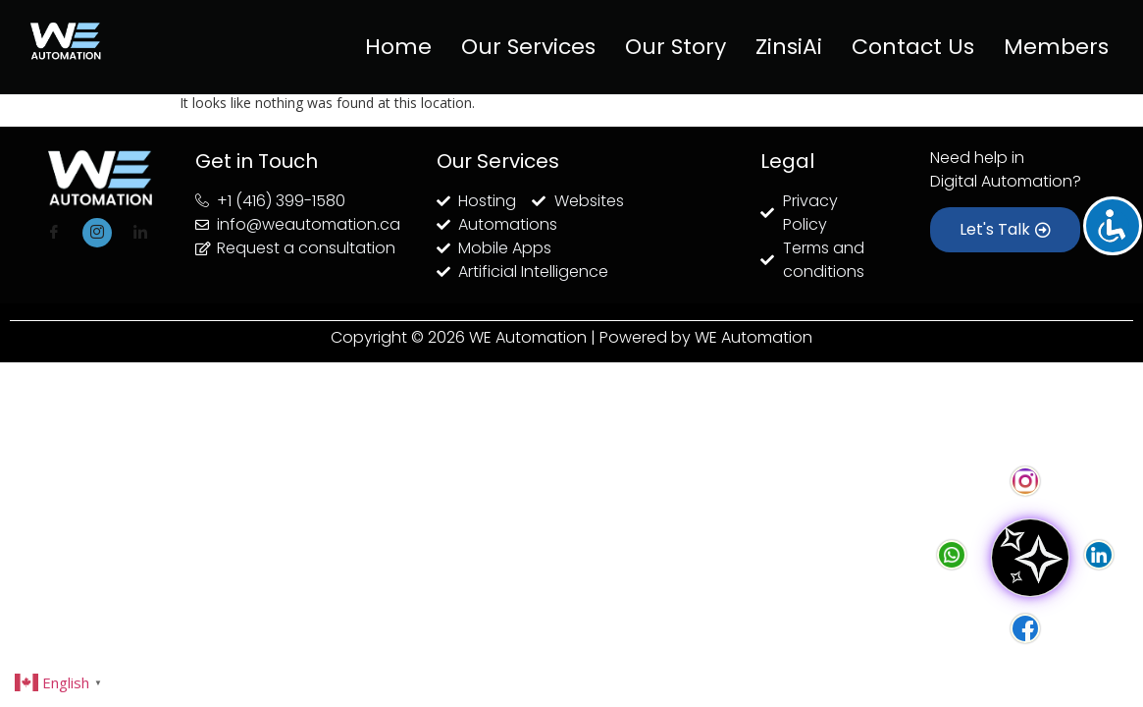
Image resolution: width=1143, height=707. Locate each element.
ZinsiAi (788, 46)
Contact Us (913, 46)
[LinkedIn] (140, 232)
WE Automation (753, 337)
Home (398, 46)
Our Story (675, 46)
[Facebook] (54, 232)
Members (1056, 46)
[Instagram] (97, 232)
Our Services (528, 46)
